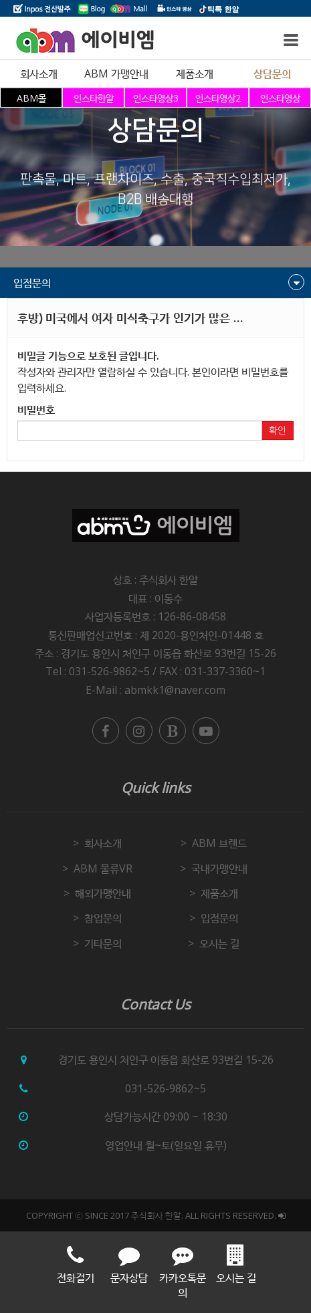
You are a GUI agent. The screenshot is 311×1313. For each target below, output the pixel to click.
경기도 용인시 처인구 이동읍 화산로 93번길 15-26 (168, 653)
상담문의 (272, 73)
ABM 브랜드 (219, 843)
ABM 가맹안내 (116, 73)
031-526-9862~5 (165, 1088)
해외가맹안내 (103, 893)
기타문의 (103, 943)
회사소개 (39, 73)
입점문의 (219, 918)
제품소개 (194, 73)
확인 (277, 430)
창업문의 (103, 918)
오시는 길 (219, 943)
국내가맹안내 (219, 868)
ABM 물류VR (103, 868)
